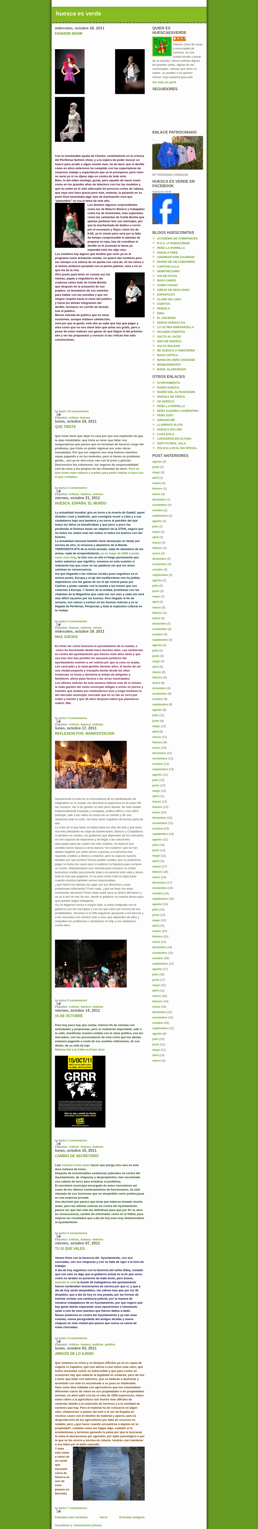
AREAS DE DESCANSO (173, 290)
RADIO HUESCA (168, 387)
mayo (156, 472)
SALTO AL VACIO (169, 336)
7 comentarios (77, 1508)
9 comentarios (77, 1338)
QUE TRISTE (65, 427)
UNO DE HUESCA (169, 341)
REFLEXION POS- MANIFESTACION (84, 733)
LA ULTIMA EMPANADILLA (175, 327)
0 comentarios (77, 621)
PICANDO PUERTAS (171, 331)
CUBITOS (163, 303)
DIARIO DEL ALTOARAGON (176, 392)
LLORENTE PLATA (170, 424)
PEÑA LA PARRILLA (171, 248)
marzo (156, 483)
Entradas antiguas (132, 1517)
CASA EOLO (165, 434)
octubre (157, 510)
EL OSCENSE (166, 318)
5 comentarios (77, 1000)
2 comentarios (77, 487)
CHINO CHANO (167, 285)
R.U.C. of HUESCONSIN (173, 243)
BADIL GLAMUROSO (171, 369)
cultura (73, 417)
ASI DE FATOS (167, 276)
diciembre (159, 499)
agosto (157, 461)
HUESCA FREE (167, 252)
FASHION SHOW (68, 33)
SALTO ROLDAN (168, 346)
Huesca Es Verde (161, 191)
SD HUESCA (165, 401)
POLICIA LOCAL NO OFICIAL (177, 448)
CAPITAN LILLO (168, 266)
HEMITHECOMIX (168, 271)
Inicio (103, 1517)
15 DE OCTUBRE (69, 1016)
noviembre (159, 505)
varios (97, 627)
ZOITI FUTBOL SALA (171, 443)
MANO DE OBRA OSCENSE (176, 360)
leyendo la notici (66, 1282)
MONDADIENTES (169, 364)
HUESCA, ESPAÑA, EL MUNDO (81, 503)
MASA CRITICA (167, 355)
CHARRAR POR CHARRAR (176, 257)
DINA (160, 313)
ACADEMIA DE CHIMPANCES (177, 238)
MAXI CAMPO (166, 280)
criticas (74, 494)
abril (155, 477)
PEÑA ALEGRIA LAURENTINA (178, 410)
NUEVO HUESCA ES (171, 322)
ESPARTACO (166, 294)
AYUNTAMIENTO (168, 382)
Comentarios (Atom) (87, 1525)
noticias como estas (76, 1165)
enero (156, 494)
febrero (157, 488)
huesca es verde (78, 13)
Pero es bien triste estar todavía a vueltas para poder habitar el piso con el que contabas (99, 472)
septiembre (160, 515)
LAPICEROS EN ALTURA (174, 438)
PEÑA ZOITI (165, 415)
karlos (181, 38)
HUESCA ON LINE (169, 429)
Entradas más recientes (71, 1517)
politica (110, 1344)
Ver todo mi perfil (164, 82)
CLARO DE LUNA (169, 299)
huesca (85, 417)
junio (155, 467)
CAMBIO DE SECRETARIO (77, 1156)
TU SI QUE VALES (70, 1248)
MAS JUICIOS (66, 637)
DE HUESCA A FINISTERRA (176, 350)
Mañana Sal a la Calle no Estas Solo (80, 1049)
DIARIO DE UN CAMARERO (176, 261)
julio (155, 526)
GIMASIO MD (166, 420)
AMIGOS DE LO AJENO (74, 1354)
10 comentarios (78, 411)
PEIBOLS (163, 308)
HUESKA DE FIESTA (171, 396)
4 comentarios (77, 718)
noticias (97, 494)
